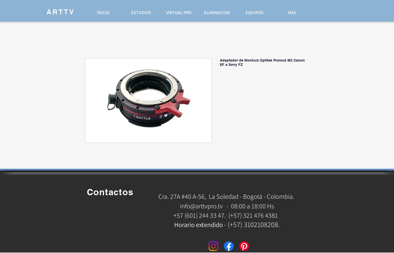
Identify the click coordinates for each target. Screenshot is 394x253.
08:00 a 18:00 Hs (252, 206)
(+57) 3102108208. (254, 224)
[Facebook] (228, 246)
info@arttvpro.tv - (204, 206)
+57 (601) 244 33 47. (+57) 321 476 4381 (226, 215)
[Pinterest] (244, 246)
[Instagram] (213, 246)
